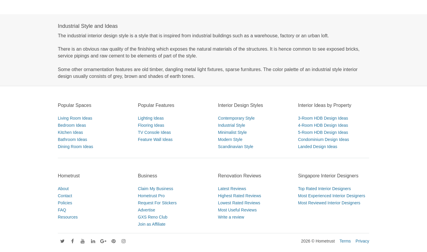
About (63, 188)
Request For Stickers (157, 202)
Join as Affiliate (151, 224)
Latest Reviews (232, 188)
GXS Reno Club (153, 217)
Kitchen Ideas (70, 132)
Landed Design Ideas (317, 146)
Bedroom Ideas (72, 125)
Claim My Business (155, 188)
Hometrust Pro (151, 195)
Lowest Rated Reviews (239, 202)
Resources (68, 217)
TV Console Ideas (154, 132)
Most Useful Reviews (237, 210)
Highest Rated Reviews (239, 195)
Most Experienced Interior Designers (331, 195)
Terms (345, 241)
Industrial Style (231, 125)
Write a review (231, 217)
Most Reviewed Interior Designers (329, 202)
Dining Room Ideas (75, 146)
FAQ (62, 210)
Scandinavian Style (235, 146)
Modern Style (230, 139)
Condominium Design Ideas (323, 139)
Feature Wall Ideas (155, 139)
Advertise (146, 210)
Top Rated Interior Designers (324, 188)
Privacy (362, 241)
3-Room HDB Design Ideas (323, 118)
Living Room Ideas (75, 118)
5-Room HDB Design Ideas (323, 132)
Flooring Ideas (151, 125)
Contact (65, 195)
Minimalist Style (232, 132)
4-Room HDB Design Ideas (323, 125)
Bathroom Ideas (72, 139)
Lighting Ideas (151, 118)
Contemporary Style (236, 118)
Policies (65, 202)
